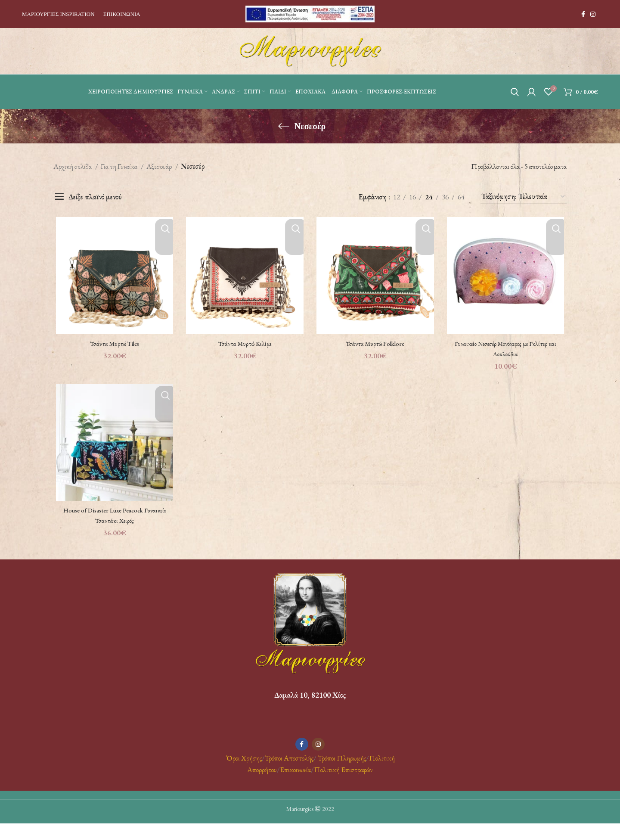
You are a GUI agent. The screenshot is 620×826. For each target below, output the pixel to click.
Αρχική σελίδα (73, 166)
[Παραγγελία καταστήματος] (523, 197)
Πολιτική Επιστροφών (343, 772)
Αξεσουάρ (159, 166)
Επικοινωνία (295, 772)
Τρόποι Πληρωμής (342, 760)
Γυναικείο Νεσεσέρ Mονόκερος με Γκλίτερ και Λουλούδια (507, 350)
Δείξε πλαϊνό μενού (95, 197)
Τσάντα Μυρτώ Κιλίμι (244, 344)
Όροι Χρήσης (243, 760)
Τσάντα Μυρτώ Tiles (113, 344)
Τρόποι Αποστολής (289, 760)
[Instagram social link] (593, 14)
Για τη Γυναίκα (120, 166)
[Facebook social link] (583, 14)
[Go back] (283, 126)
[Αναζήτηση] (514, 91)
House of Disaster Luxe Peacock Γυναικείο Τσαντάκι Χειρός (113, 518)
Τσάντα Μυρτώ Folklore (375, 344)
